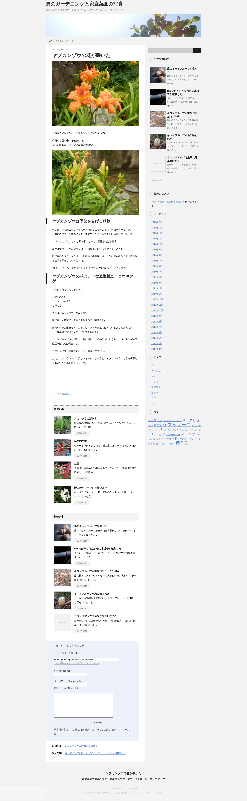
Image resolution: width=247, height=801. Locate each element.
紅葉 (76, 463)
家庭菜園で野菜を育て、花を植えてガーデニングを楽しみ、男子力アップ (123, 779)
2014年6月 (156, 266)
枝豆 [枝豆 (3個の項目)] (195, 438)
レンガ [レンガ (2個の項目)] (160, 439)
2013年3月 (156, 349)
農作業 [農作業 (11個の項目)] (182, 443)
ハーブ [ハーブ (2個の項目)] (189, 430)
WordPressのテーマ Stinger (123, 788)
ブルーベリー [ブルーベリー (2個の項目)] (173, 434)
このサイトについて (64, 41)
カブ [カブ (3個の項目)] (159, 420)
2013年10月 (157, 310)
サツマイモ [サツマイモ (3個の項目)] (160, 425)
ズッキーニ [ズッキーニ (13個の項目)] (179, 424)
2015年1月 (156, 238)
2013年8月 (156, 321)
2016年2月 (156, 222)
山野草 (62, 49)
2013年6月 (156, 332)
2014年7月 (156, 260)
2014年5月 (156, 271)
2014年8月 (156, 255)
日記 (153, 398)
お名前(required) (62, 670)
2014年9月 (156, 249)
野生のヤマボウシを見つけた (90, 487)
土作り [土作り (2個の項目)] (167, 439)
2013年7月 (156, 327)
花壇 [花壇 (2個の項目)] (153, 444)
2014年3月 (156, 283)
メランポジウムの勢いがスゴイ (81, 746)
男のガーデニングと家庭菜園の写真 (84, 3)
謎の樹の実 (80, 441)
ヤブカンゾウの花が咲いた (123, 773)
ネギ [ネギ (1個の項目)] (184, 430)
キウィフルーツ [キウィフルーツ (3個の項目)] (172, 420)
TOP (50, 41)
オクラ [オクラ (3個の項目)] (152, 420)
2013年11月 (157, 305)
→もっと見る (157, 180)
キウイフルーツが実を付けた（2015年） (97, 571)
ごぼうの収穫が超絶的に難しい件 (167, 202)
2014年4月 (156, 277)
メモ (153, 376)
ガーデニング (158, 370)
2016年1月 (156, 227)
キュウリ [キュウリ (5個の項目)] (189, 420)
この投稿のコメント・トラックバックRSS (76, 663)
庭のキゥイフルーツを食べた (90, 526)
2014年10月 (157, 244)
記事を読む (82, 433)
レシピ (154, 381)
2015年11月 (157, 233)
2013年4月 (156, 343)
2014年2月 (156, 288)
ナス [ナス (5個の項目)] (163, 429)
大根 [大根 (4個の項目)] (175, 438)
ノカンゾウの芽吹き (85, 418)
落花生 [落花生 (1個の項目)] (172, 444)
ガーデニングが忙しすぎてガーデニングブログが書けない (95, 753)
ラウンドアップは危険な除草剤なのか (95, 616)
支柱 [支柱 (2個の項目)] (189, 439)
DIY (153, 365)
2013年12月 (157, 299)
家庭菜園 (155, 387)
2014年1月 (156, 294)
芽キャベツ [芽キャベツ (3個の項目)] (162, 443)
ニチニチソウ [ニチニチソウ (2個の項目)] (174, 430)
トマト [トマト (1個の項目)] (156, 430)
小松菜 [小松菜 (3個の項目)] (182, 438)
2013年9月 (156, 316)
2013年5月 (156, 338)
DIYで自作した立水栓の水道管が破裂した (97, 548)
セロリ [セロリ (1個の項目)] (194, 426)
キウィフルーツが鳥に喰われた (91, 593)
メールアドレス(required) (67, 681)
